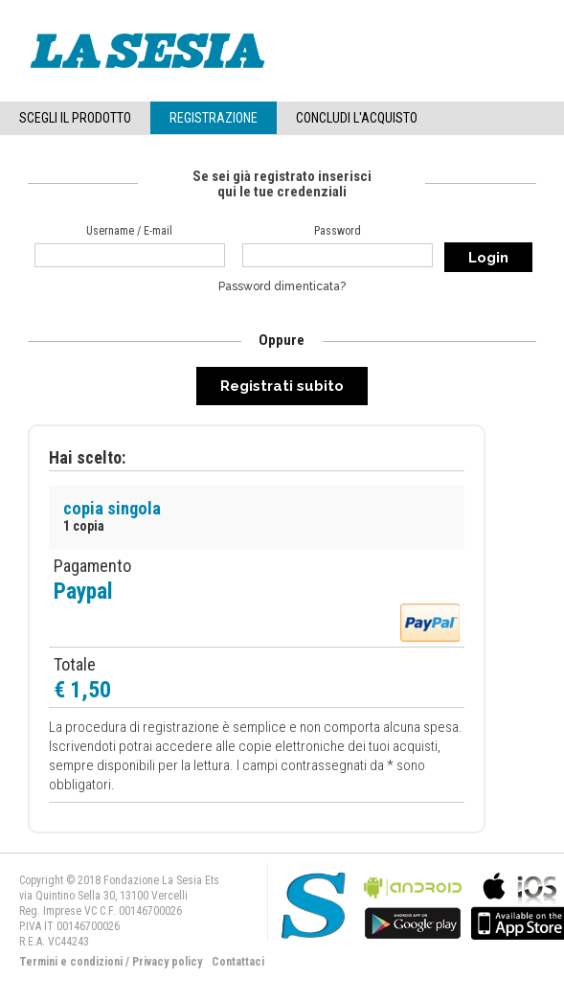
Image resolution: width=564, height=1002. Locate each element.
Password (337, 231)
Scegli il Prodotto (75, 117)
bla (413, 904)
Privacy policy (167, 961)
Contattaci (238, 961)
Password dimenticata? (282, 286)
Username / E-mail (129, 231)
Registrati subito (282, 386)
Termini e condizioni (71, 961)
